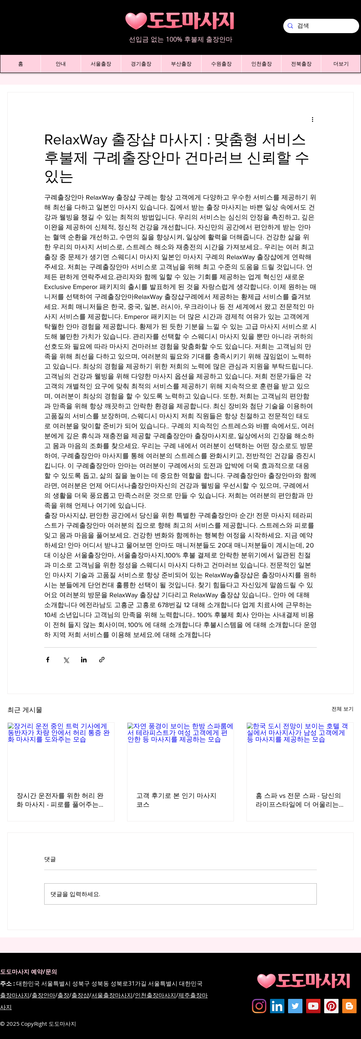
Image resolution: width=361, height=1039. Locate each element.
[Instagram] (259, 1006)
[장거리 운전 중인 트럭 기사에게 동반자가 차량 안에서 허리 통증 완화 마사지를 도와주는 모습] (61, 752)
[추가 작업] (312, 119)
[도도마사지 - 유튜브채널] (313, 1006)
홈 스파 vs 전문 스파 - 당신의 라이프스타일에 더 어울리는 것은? (298, 800)
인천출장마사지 (155, 995)
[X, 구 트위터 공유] (65, 659)
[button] (61, 64)
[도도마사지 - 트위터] (295, 1006)
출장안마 (43, 995)
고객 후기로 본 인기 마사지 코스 (176, 800)
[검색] (320, 26)
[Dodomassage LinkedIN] (277, 1006)
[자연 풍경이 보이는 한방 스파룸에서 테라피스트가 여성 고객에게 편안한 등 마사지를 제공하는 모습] (180, 752)
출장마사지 (14, 995)
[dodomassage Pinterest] (331, 1006)
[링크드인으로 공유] (83, 659)
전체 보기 (343, 709)
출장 (63, 995)
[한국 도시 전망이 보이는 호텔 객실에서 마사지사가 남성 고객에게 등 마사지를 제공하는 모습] (300, 752)
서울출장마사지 (112, 995)
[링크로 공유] (101, 659)
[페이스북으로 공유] (47, 659)
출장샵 (80, 995)
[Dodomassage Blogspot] (349, 1006)
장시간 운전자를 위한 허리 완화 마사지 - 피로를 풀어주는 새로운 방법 (60, 800)
